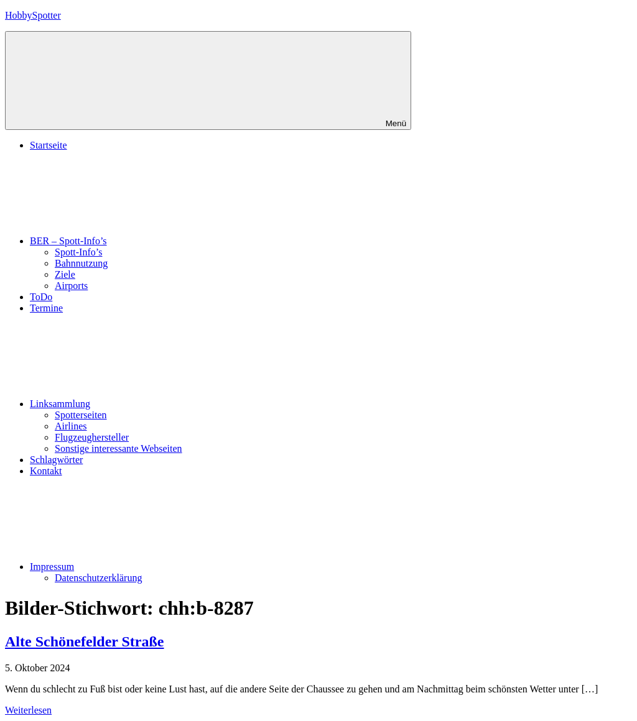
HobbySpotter (33, 15)
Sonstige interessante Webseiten (118, 448)
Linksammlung (153, 403)
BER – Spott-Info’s (162, 241)
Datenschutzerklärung (98, 577)
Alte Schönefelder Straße (84, 641)
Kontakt (46, 471)
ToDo (41, 297)
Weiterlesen (28, 710)
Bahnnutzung (81, 263)
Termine (46, 308)
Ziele (65, 274)
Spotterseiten (81, 415)
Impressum (145, 566)
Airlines (71, 426)
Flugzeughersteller (92, 437)
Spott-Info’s (78, 252)
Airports (71, 285)
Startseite (48, 145)
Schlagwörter (56, 459)
